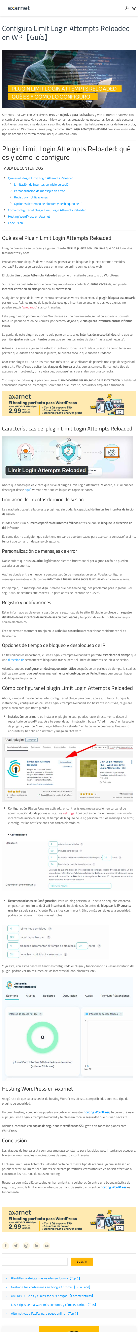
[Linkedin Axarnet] (36, 1245)
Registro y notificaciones (31, 197)
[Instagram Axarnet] (26, 1245)
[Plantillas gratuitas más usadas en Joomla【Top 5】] (6, 1278)
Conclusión (15, 223)
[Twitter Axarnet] (16, 1245)
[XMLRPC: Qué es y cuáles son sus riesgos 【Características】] (6, 1296)
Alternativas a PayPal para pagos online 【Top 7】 (45, 1313)
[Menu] (4, 8)
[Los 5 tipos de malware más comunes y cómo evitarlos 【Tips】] (6, 1305)
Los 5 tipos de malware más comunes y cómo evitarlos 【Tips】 (54, 1305)
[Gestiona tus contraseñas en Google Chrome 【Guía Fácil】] (6, 1287)
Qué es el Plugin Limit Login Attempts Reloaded (40, 178)
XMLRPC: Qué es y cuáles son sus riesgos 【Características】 (53, 1296)
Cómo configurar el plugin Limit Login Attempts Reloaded (47, 210)
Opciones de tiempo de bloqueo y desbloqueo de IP (48, 204)
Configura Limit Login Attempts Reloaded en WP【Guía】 (66, 32)
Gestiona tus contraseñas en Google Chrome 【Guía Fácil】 (51, 1287)
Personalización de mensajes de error (39, 191)
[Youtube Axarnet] (46, 1245)
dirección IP (16, 660)
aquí (28, 490)
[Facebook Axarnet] (5, 1245)
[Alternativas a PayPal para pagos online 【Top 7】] (6, 1313)
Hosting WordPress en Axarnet (29, 216)
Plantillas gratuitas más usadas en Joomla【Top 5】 (46, 1278)
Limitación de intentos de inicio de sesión (42, 184)
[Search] (35, 1262)
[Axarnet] (19, 8)
